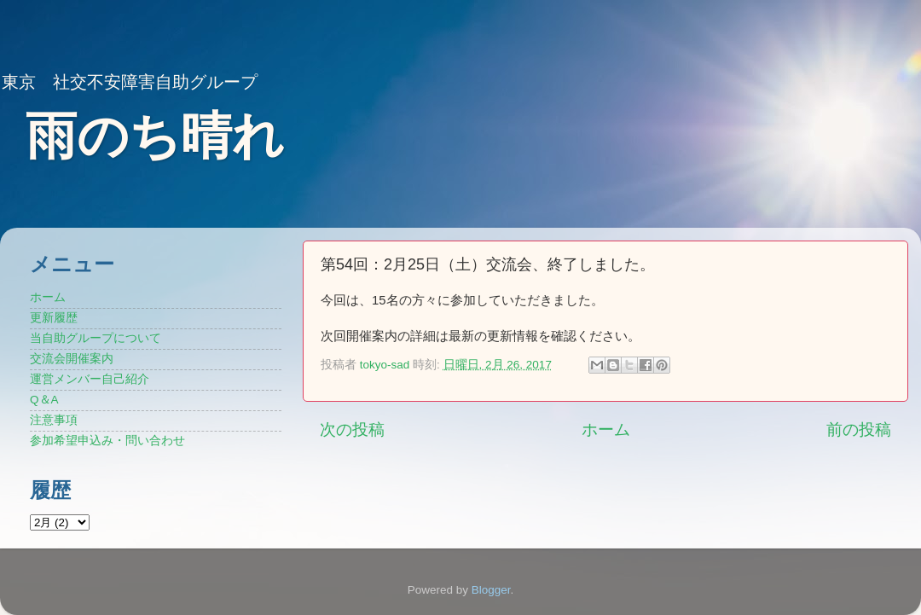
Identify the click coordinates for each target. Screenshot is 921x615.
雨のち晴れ (155, 136)
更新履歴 (54, 317)
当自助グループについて (95, 338)
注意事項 (54, 420)
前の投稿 (858, 429)
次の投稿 (352, 429)
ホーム (606, 429)
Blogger (491, 589)
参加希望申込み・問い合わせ (107, 440)
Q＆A (44, 399)
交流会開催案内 (71, 358)
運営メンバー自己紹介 (89, 379)
